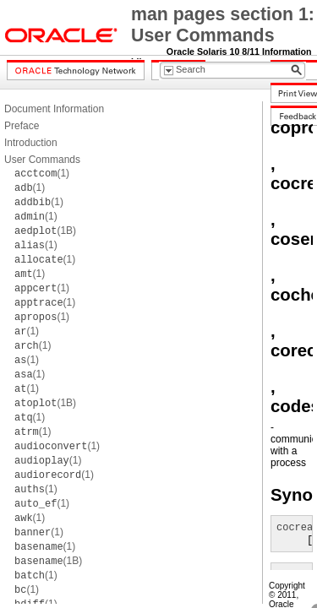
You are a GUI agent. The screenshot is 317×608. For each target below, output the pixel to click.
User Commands (42, 160)
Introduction (30, 143)
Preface (21, 126)
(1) (41, 173)
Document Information (54, 109)
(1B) (45, 230)
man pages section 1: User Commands (222, 25)
